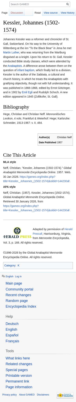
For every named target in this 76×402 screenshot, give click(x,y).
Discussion (17, 12)
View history (67, 12)
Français (12, 341)
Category (9, 265)
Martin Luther (11, 52)
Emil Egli (27, 92)
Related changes (19, 364)
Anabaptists (15, 65)
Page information (19, 387)
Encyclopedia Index (21, 306)
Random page (17, 301)
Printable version (19, 376)
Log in (18, 276)
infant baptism (25, 70)
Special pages (17, 370)
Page (4, 12)
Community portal (19, 289)
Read (38, 12)
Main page (14, 283)
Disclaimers (43, 394)
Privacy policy (9, 394)
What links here (18, 358)
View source (51, 12)
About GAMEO (26, 394)
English (9, 276)
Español (12, 335)
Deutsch (12, 324)
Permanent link (17, 381)
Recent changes (18, 295)
